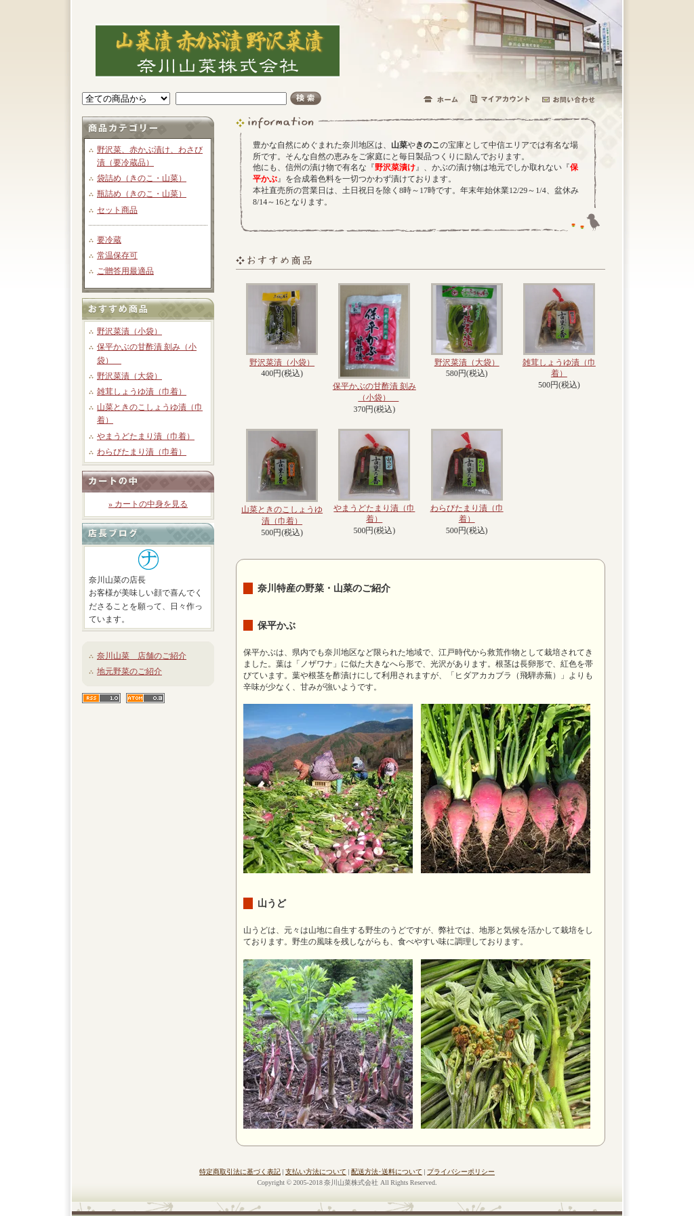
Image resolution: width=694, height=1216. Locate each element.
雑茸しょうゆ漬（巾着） (141, 391)
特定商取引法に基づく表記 (240, 1171)
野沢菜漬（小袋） (129, 331)
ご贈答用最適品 (125, 271)
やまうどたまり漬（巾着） (146, 436)
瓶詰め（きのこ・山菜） (141, 193)
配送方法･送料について (386, 1171)
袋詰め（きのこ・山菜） (141, 178)
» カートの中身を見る (148, 504)
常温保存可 (117, 255)
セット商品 (117, 210)
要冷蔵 (109, 240)
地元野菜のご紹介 (129, 671)
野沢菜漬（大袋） (129, 376)
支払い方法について (315, 1171)
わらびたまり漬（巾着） (141, 452)
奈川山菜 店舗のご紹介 (141, 656)
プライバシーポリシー (461, 1171)
